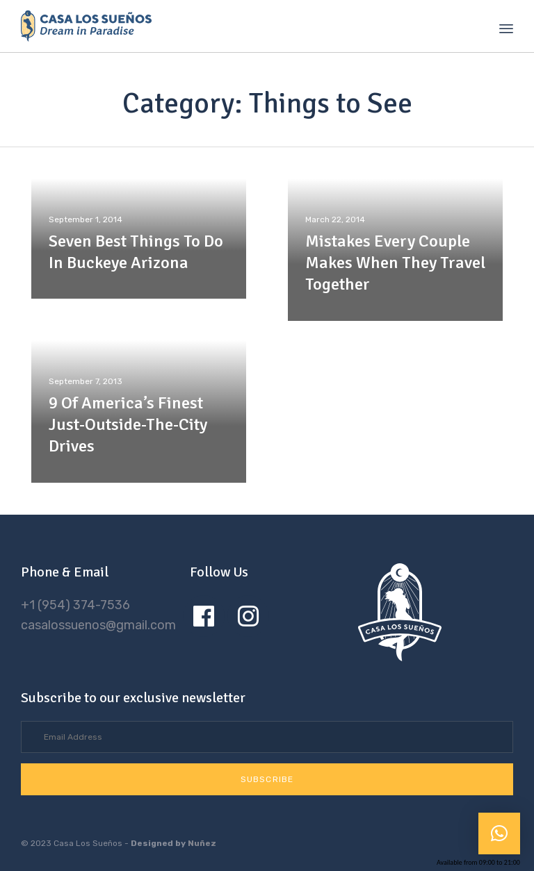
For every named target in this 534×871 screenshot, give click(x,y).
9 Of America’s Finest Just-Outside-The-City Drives (128, 424)
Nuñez (202, 843)
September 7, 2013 (85, 381)
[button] (267, 779)
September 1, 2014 (85, 219)
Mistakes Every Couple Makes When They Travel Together (395, 263)
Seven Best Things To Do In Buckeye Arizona (136, 252)
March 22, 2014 (335, 219)
